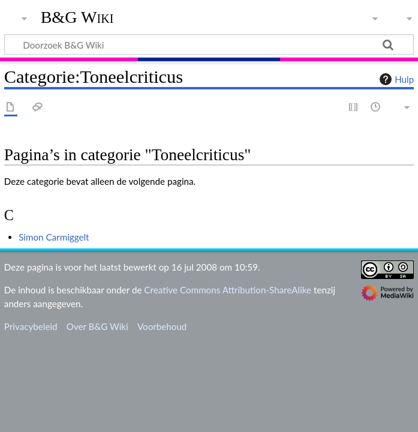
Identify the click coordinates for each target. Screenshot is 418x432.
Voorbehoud (162, 326)
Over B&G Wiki (97, 326)
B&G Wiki (77, 17)
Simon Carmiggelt (54, 237)
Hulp (395, 79)
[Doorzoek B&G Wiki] (209, 44)
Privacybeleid (31, 326)
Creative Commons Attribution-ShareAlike (227, 289)
